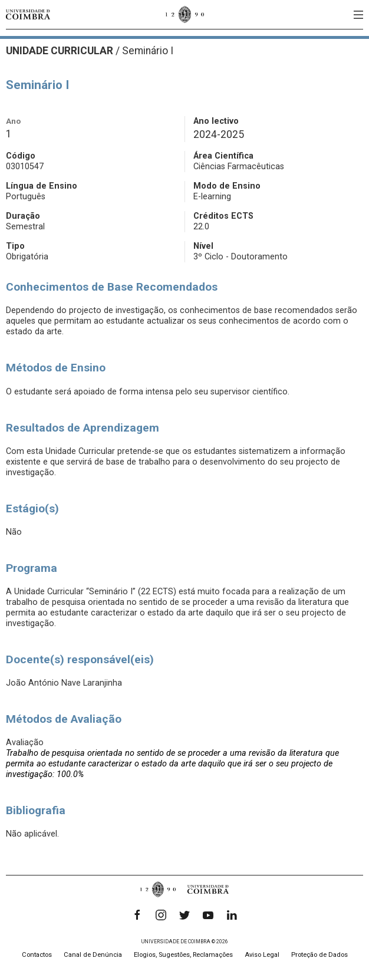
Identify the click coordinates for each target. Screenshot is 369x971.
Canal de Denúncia (93, 955)
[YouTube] (208, 915)
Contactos (37, 955)
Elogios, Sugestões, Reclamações (183, 955)
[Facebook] (137, 915)
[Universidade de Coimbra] (28, 14)
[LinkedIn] (231, 915)
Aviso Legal (262, 955)
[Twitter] (184, 915)
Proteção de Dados (319, 955)
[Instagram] (161, 915)
